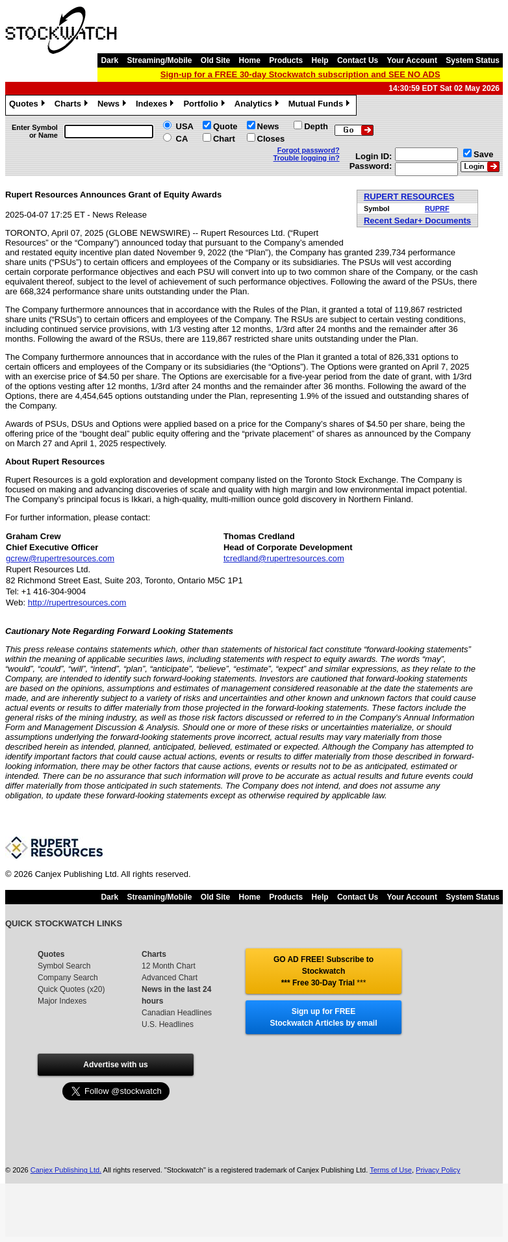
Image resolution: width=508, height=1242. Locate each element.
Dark (109, 60)
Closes (271, 139)
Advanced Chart (169, 977)
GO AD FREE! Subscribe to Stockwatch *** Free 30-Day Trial (323, 971)
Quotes (28, 105)
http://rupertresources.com (77, 602)
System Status (473, 60)
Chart (224, 139)
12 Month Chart (169, 965)
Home (249, 60)
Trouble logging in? (306, 158)
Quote (225, 126)
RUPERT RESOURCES (409, 196)
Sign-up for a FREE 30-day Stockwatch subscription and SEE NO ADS (300, 74)
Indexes (156, 105)
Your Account (412, 60)
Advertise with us (115, 1064)
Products (286, 60)
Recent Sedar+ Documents (417, 220)
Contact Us (357, 60)
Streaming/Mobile (159, 60)
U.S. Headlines (168, 1024)
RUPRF (437, 208)
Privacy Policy (438, 1170)
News (113, 105)
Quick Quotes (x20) (71, 989)
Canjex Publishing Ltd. (66, 1170)
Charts (73, 105)
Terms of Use (391, 1170)
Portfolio (205, 105)
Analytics (258, 105)
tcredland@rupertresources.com (283, 558)
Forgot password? (308, 150)
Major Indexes (62, 1001)
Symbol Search (64, 965)
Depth (316, 126)
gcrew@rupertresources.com (60, 558)
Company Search (68, 977)
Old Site (215, 60)
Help (320, 60)
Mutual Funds (320, 105)
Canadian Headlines (177, 1012)
